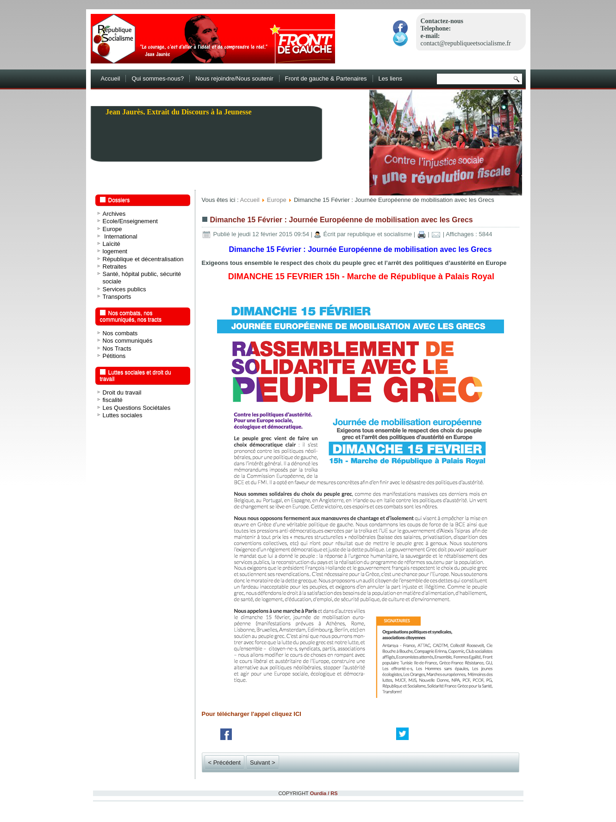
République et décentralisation (143, 259)
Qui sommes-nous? (157, 78)
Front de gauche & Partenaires (326, 78)
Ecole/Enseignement (130, 221)
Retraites (115, 266)
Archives (114, 213)
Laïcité (111, 243)
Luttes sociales (123, 415)
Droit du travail (122, 392)
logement (115, 251)
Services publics (124, 289)
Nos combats (120, 333)
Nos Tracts (117, 348)
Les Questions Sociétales (137, 407)
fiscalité (113, 399)
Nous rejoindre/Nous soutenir (234, 78)
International (120, 236)
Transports (117, 296)
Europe (112, 229)
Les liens (390, 78)
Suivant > (262, 762)
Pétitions (114, 355)
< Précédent (224, 762)
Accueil (110, 78)
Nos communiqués (128, 340)
